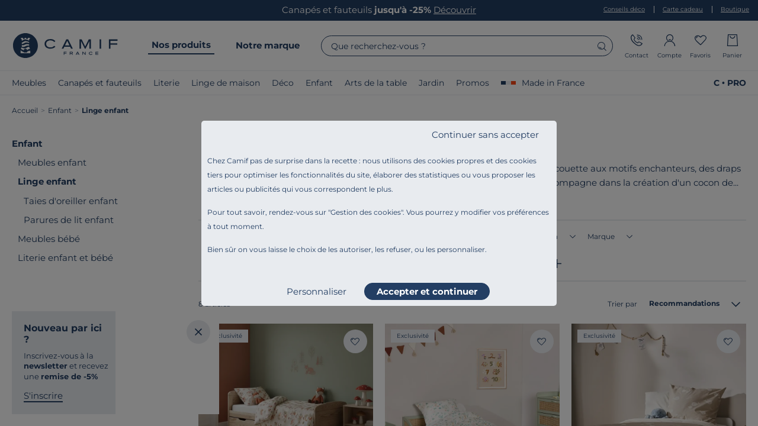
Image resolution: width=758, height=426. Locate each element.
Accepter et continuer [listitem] (427, 291)
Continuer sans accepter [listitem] (485, 134)
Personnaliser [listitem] (316, 291)
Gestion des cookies (365, 212)
